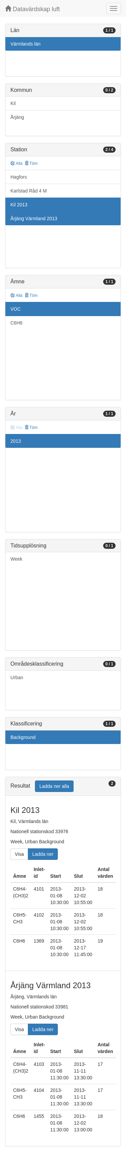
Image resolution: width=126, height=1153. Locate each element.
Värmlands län (25, 44)
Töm (31, 163)
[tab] (63, 786)
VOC (15, 309)
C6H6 (16, 323)
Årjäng (17, 117)
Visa (19, 854)
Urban (16, 677)
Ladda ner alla (54, 786)
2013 (15, 441)
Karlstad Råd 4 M (28, 191)
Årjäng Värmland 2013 (33, 218)
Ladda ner (42, 854)
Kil (13, 103)
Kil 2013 (19, 204)
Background (23, 737)
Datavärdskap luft (32, 8)
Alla (17, 163)
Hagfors (18, 177)
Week (16, 559)
